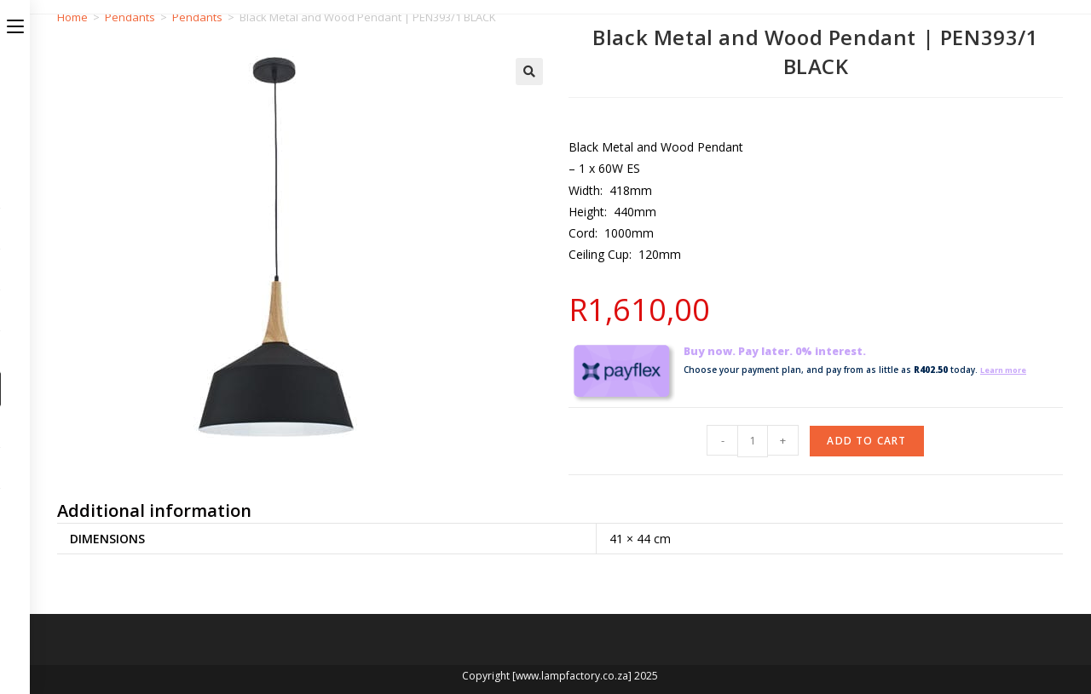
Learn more (1007, 370)
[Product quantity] (752, 441)
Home (72, 17)
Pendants (130, 17)
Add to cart (866, 440)
